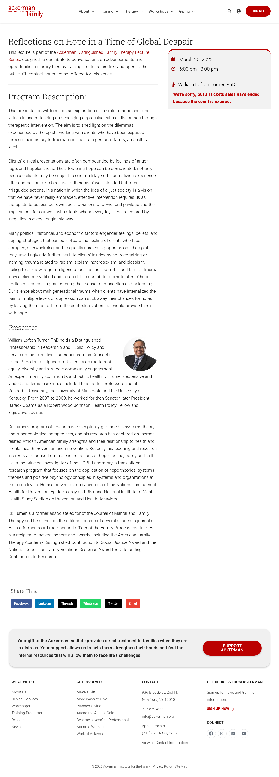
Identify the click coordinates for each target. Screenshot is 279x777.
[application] (91, 11)
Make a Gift (86, 692)
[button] (230, 11)
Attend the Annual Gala (95, 713)
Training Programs (27, 713)
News (16, 727)
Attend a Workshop (92, 727)
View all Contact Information (165, 743)
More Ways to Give (92, 699)
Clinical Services (25, 699)
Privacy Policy (163, 766)
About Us (19, 692)
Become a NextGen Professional (103, 720)
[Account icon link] (238, 11)
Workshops (21, 706)
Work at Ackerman (91, 734)
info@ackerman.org (158, 716)
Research (19, 720)
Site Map (181, 766)
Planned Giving (89, 706)
